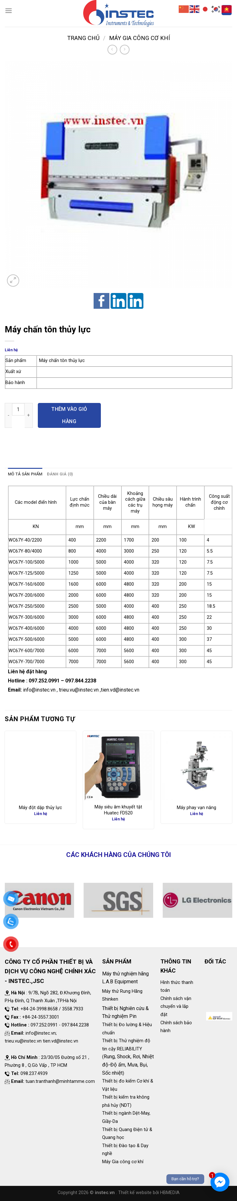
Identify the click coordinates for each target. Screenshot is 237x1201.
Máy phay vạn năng (196, 807)
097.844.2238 (80, 681)
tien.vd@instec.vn (120, 690)
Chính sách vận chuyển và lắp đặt (175, 1006)
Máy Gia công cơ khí (139, 38)
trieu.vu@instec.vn (79, 690)
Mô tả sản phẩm (25, 474)
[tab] (25, 474)
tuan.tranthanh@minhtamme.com (60, 1081)
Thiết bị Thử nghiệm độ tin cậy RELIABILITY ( (126, 1049)
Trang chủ (83, 38)
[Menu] (8, 10)
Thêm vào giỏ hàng (69, 415)
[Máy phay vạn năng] (196, 767)
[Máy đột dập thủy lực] (41, 767)
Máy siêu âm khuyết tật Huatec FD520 (118, 810)
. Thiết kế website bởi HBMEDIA (148, 1192)
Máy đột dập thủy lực (40, 807)
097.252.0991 (44, 681)
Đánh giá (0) (60, 474)
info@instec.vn (39, 690)
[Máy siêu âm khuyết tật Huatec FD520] (118, 767)
